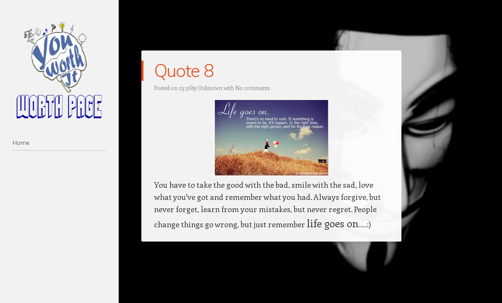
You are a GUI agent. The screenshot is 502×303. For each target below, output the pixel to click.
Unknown (210, 87)
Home (21, 142)
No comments (252, 87)
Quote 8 (183, 70)
